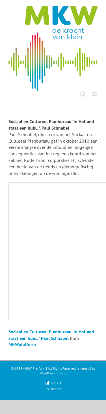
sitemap (83, 368)
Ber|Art (56, 389)
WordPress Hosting (53, 373)
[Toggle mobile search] (83, 94)
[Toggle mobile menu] (95, 94)
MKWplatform (22, 344)
